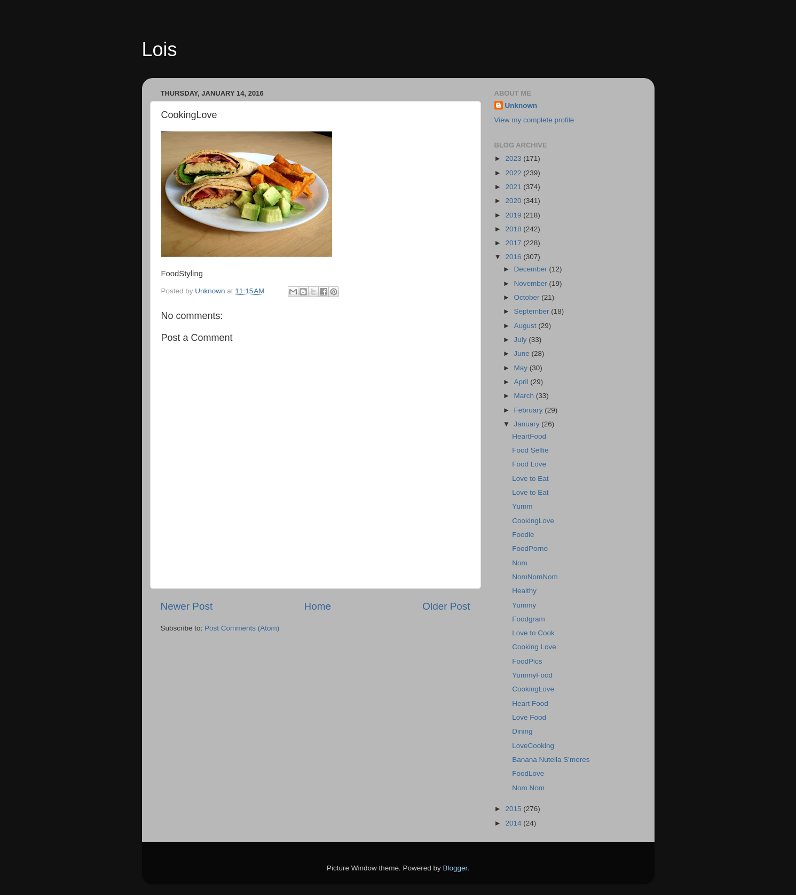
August (526, 326)
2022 (514, 173)
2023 (514, 158)
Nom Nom (528, 788)
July (521, 340)
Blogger (455, 868)
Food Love (529, 464)
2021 (514, 187)
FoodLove (528, 773)
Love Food (529, 717)
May (522, 368)
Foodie (523, 535)
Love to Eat (530, 478)
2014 (514, 823)
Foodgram (528, 619)
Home (317, 606)
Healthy (524, 591)
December (531, 269)
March (525, 396)
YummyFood (532, 675)
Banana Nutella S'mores (550, 760)
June (523, 353)
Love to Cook (533, 633)
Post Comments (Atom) (241, 628)
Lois (159, 49)
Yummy (524, 605)
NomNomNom (535, 577)
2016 (514, 257)
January (528, 424)
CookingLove (533, 521)
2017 (514, 243)
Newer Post (187, 606)
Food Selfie (530, 450)
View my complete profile (534, 120)
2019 (514, 215)
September (532, 311)
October (528, 297)
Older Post (446, 606)
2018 (514, 229)
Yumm (522, 506)
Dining (522, 731)
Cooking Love (534, 647)
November (531, 283)
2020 (514, 201)
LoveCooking (533, 746)
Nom (519, 563)
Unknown (521, 106)
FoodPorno (530, 548)
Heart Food (530, 703)
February (529, 410)
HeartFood (529, 436)
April (522, 382)
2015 (514, 809)
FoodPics (527, 661)
